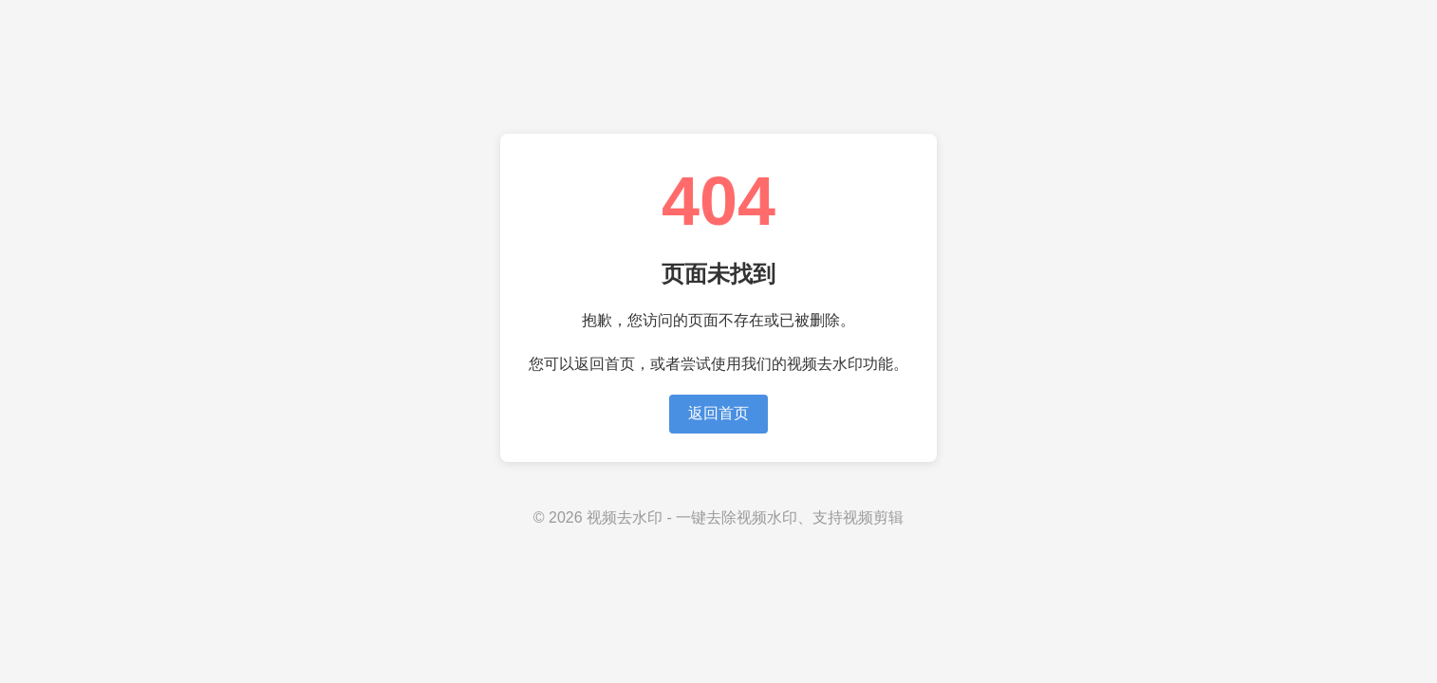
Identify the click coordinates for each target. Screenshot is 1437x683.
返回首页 (718, 413)
